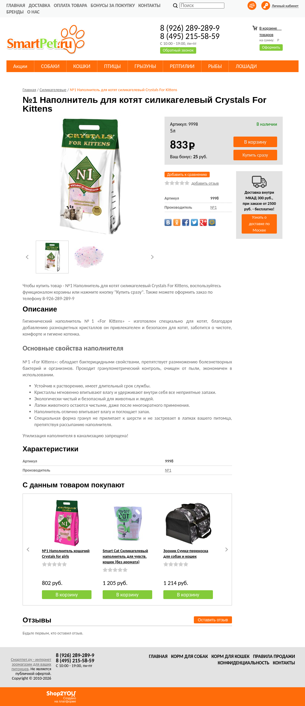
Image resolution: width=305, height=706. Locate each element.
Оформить (271, 47)
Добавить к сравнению (187, 174)
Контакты (149, 5)
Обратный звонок (178, 50)
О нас (33, 12)
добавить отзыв (205, 183)
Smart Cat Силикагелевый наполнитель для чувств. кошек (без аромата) (125, 556)
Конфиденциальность (243, 663)
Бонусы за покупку (113, 5)
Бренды (15, 12)
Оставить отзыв (213, 619)
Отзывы (37, 620)
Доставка (39, 5)
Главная (15, 5)
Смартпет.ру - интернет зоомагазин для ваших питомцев (31, 664)
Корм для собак (189, 656)
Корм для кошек (230, 656)
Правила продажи (274, 656)
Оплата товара (70, 5)
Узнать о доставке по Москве (259, 224)
